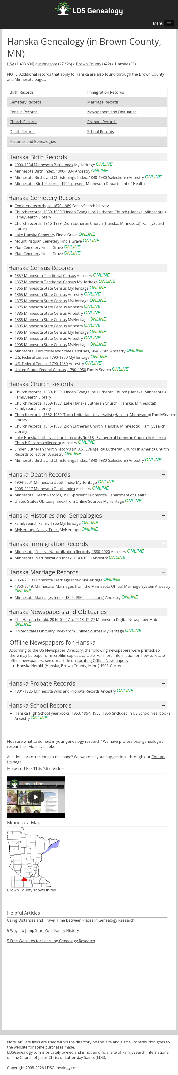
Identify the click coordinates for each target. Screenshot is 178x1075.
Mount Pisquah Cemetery (37, 241)
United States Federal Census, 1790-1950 (50, 369)
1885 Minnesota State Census (41, 313)
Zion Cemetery (27, 247)
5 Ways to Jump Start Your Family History (43, 930)
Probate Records (102, 121)
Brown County (88, 63)
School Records (100, 131)
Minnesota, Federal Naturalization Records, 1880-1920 (62, 551)
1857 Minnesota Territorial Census (45, 275)
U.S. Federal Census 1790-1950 (41, 357)
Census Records (24, 112)
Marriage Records (103, 102)
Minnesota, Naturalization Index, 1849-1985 (53, 558)
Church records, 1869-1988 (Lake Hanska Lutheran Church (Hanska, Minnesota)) (85, 403)
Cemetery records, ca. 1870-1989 (43, 205)
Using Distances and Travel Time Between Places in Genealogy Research (70, 920)
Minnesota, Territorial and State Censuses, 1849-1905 (62, 351)
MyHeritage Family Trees (37, 529)
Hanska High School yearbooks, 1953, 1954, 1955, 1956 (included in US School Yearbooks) (93, 713)
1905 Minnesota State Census (41, 338)
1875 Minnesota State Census (41, 300)
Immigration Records (105, 92)
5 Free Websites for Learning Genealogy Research (51, 940)
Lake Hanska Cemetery (35, 234)
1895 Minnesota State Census (41, 326)
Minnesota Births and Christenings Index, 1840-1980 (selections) (71, 177)
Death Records (22, 131)
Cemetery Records (26, 102)
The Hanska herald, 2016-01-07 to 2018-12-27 (55, 619)
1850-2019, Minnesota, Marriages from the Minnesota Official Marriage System (84, 586)
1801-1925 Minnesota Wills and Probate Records (57, 691)
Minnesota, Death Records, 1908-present (51, 495)
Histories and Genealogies (33, 141)
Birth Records (22, 92)
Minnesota (47, 63)
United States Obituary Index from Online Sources (58, 501)
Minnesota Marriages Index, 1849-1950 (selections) (59, 597)
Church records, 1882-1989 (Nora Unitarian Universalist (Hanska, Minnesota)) (83, 414)
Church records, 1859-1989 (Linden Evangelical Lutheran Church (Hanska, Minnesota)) (90, 211)
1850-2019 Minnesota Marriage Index (48, 580)
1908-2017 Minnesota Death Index (45, 488)
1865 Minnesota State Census (41, 288)
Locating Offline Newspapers (102, 660)
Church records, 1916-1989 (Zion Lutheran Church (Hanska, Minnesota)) (78, 223)
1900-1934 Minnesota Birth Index (44, 164)
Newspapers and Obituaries (111, 112)
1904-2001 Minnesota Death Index (45, 482)
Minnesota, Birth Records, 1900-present (50, 183)
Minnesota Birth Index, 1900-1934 (44, 171)
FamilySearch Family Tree (37, 523)
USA (10, 63)
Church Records (23, 121)
